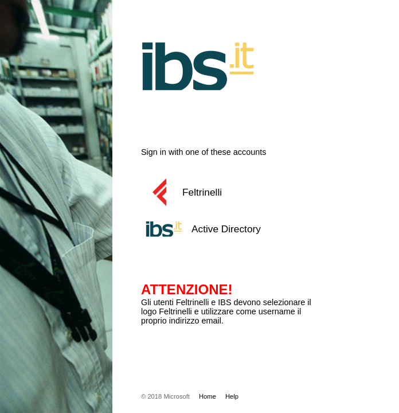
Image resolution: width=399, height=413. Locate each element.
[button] (241, 192)
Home (207, 396)
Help (231, 396)
